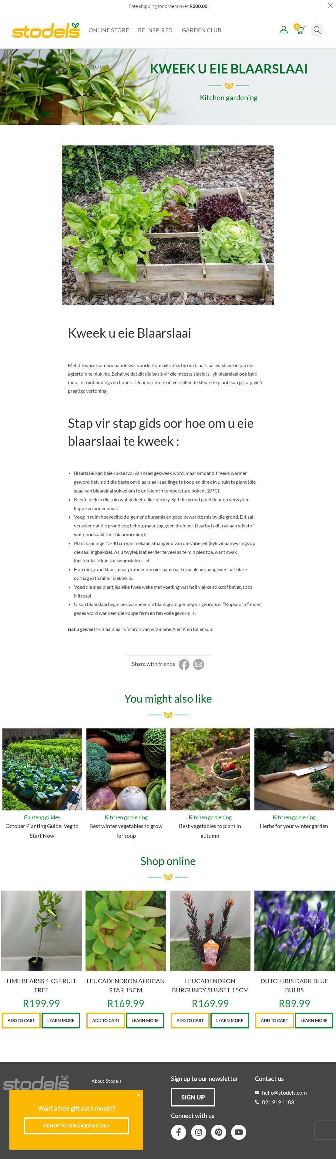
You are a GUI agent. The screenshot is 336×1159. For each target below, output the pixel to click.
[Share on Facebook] (184, 665)
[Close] (138, 1095)
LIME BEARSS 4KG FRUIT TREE (41, 985)
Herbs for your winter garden (294, 826)
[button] (193, 1097)
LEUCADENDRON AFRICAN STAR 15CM (126, 985)
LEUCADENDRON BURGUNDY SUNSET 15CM (210, 985)
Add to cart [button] (21, 1020)
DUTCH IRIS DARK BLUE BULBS (294, 985)
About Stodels (107, 1081)
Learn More (60, 1020)
